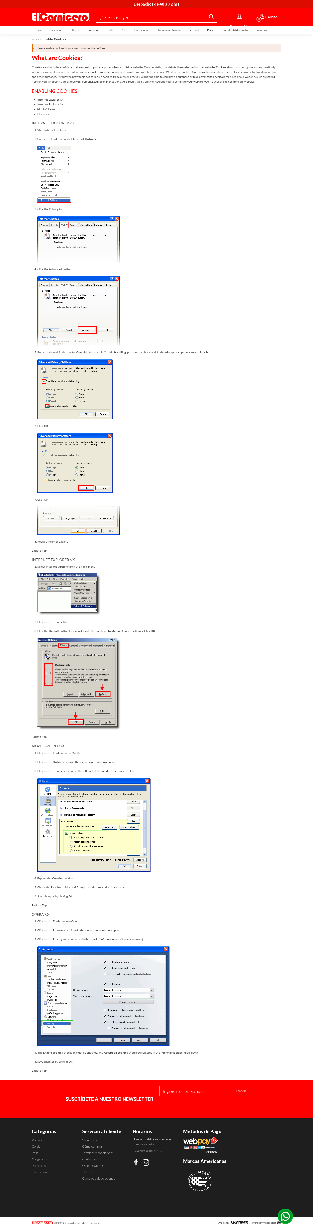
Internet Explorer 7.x (50, 99)
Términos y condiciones (98, 1153)
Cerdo (110, 30)
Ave (124, 30)
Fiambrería (39, 1172)
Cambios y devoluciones (98, 1178)
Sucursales (262, 30)
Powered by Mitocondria (265, 1222)
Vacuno (93, 30)
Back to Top (39, 550)
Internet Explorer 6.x (50, 104)
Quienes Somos (93, 1165)
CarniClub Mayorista (235, 30)
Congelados (141, 30)
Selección (56, 30)
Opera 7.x (43, 114)
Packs (210, 30)
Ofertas (75, 30)
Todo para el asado (169, 30)
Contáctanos (91, 1159)
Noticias (88, 1172)
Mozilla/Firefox (46, 109)
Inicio (39, 30)
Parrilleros (39, 1165)
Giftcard (194, 30)
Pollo (35, 1153)
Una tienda (233, 1222)
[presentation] (189, 1104)
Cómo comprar (92, 1146)
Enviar (241, 1091)
